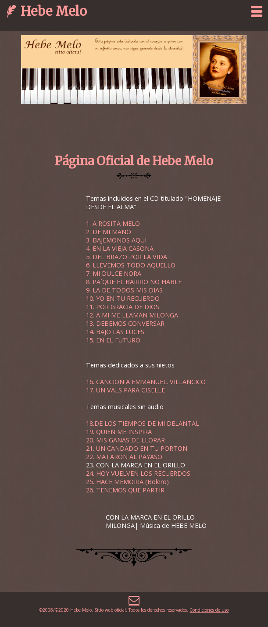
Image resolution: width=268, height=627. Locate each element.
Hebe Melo (54, 11)
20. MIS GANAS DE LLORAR (125, 440)
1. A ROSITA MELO (113, 223)
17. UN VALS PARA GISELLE (125, 390)
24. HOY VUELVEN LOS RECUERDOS (138, 473)
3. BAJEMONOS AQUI (116, 240)
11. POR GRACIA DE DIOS (122, 307)
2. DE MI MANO (108, 232)
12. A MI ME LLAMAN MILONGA (132, 315)
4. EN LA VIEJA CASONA (120, 248)
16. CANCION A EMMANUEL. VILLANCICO (146, 382)
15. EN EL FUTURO (113, 340)
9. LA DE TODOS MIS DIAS (124, 290)
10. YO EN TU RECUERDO (123, 298)
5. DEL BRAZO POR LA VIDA (126, 257)
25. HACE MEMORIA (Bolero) (127, 481)
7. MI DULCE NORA (113, 273)
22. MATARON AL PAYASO (124, 456)
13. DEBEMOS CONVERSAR (125, 323)
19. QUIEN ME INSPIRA (119, 432)
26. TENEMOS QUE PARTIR (125, 490)
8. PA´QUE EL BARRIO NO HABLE (134, 282)
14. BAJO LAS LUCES (115, 332)
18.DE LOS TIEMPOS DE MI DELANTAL (142, 423)
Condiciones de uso (209, 610)
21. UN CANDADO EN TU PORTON (136, 448)
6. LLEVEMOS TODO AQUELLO (130, 265)
